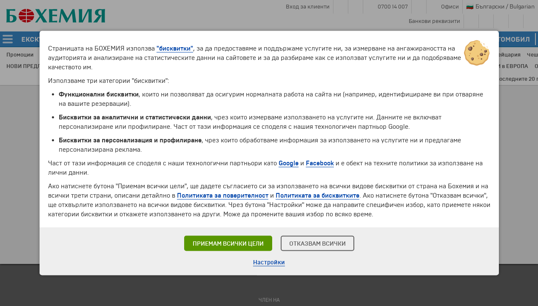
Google (289, 163)
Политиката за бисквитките (317, 195)
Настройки (269, 262)
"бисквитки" (175, 48)
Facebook (320, 163)
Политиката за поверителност (222, 195)
